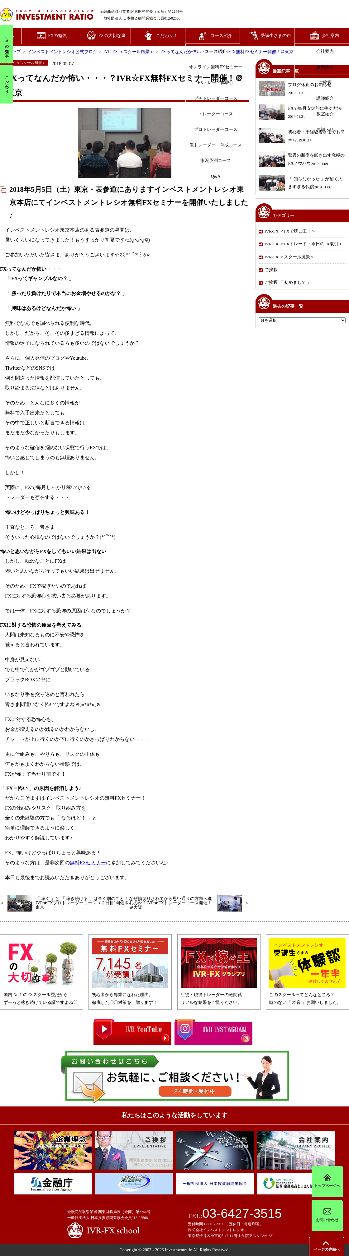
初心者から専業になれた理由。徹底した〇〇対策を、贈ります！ (130, 995)
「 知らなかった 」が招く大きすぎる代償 (300, 183)
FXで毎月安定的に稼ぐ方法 (300, 113)
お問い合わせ (327, 1215)
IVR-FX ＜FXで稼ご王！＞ (290, 231)
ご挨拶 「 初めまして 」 (288, 282)
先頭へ (326, 1249)
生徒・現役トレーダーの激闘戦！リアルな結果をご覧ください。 (219, 995)
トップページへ (327, 1181)
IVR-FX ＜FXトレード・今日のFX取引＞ (304, 244)
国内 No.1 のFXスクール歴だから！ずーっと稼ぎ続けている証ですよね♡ (41, 995)
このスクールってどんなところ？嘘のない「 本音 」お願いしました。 (307, 995)
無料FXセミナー (88, 862)
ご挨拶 (271, 269)
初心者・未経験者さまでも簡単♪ (302, 136)
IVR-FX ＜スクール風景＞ (289, 257)
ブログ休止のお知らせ (295, 89)
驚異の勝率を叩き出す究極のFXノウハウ (302, 160)
